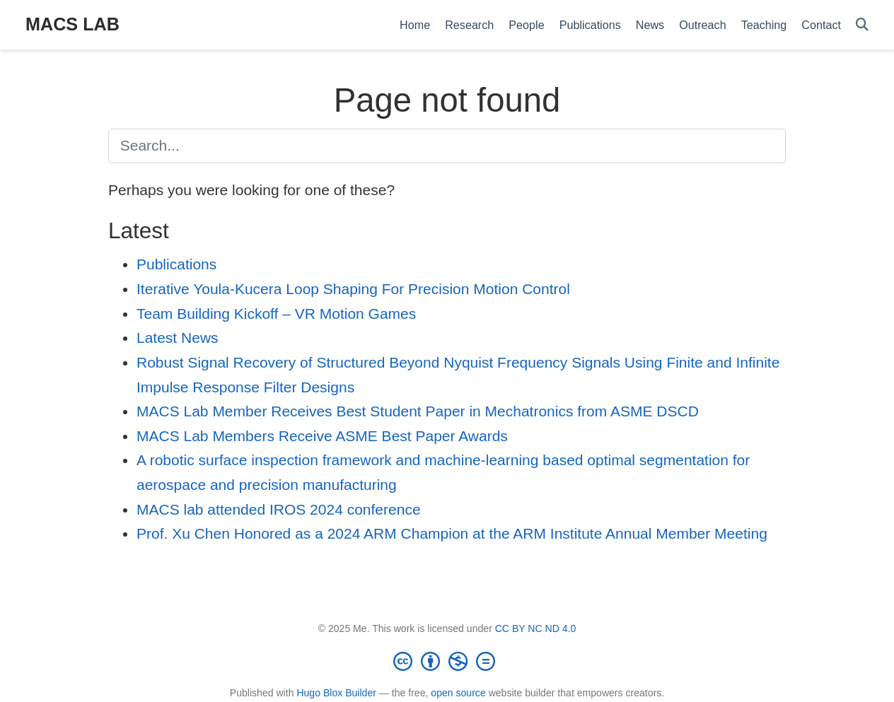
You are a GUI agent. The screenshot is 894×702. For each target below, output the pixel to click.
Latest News (178, 337)
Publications (176, 264)
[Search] (862, 25)
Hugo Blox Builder (336, 692)
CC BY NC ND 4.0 (535, 628)
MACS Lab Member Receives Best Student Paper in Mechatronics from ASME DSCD (418, 411)
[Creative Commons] (447, 661)
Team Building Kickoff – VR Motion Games (276, 313)
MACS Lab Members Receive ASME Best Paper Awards (322, 436)
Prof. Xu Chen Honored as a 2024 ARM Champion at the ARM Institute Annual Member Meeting (452, 533)
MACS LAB (72, 24)
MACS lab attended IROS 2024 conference (279, 509)
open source (458, 692)
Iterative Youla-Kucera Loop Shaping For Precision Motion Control (353, 289)
